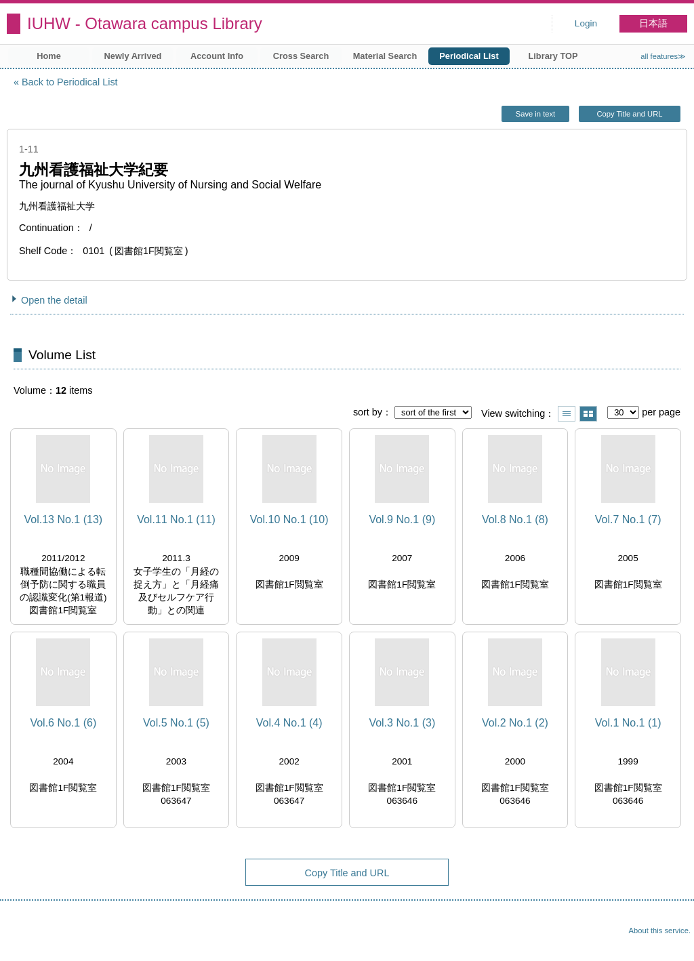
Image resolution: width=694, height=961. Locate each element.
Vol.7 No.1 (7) (628, 519)
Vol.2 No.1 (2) (515, 723)
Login (586, 23)
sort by (367, 412)
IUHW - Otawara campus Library (144, 23)
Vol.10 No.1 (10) (289, 519)
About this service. (660, 930)
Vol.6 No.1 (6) (63, 723)
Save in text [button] (535, 114)
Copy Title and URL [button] (629, 114)
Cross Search (301, 56)
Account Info (216, 56)
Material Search (385, 56)
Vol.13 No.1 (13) (63, 519)
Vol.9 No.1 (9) (402, 519)
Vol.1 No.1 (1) (628, 723)
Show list (566, 414)
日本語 (653, 23)
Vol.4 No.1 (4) (289, 723)
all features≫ (663, 56)
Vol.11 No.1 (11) (176, 519)
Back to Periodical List (70, 82)
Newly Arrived (133, 56)
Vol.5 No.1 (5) (176, 723)
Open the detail (54, 300)
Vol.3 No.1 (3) (402, 723)
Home (49, 56)
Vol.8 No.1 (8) (515, 519)
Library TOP (552, 56)
